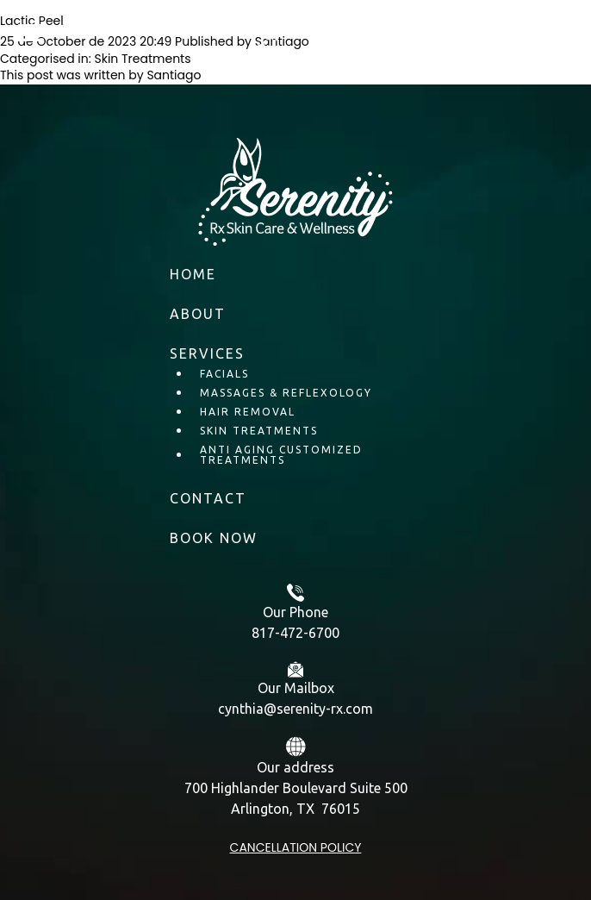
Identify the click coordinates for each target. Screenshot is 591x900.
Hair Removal (248, 411)
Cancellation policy (296, 847)
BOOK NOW (214, 538)
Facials (224, 373)
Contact (208, 498)
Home (193, 274)
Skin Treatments (259, 430)
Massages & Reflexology (286, 392)
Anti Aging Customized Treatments (281, 455)
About (198, 314)
